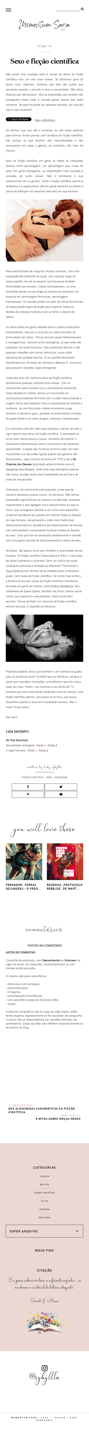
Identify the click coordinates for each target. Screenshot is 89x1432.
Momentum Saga (24, 1417)
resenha (44, 1209)
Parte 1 (41, 745)
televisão (44, 1217)
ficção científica (33, 777)
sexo (49, 777)
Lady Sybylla (53, 767)
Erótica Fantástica (62, 586)
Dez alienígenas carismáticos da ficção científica (41, 1110)
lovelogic (44, 1420)
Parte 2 (52, 745)
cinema (44, 1176)
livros (44, 1200)
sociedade (60, 777)
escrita (44, 1184)
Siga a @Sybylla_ (45, 120)
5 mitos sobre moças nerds (58, 1118)
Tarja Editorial (15, 571)
